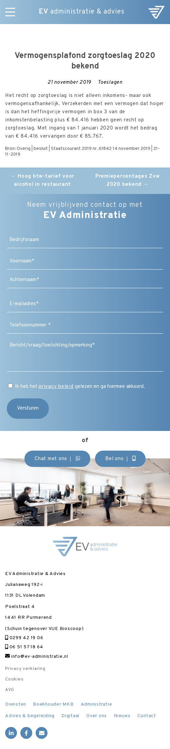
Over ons (96, 716)
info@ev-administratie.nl (36, 656)
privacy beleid (56, 386)
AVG (9, 690)
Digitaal (70, 716)
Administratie (96, 704)
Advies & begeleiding (30, 716)
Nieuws (122, 716)
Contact (146, 716)
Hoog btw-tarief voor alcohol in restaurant (43, 180)
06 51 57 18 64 (24, 647)
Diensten (15, 704)
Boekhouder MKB (53, 704)
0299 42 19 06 (24, 638)
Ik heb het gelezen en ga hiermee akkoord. (80, 386)
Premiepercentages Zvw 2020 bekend (127, 180)
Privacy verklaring (25, 669)
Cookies (14, 679)
